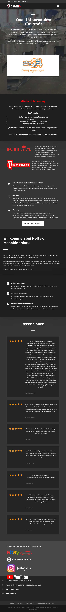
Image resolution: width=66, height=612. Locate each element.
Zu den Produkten (33, 223)
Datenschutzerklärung (43, 603)
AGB (53, 603)
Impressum (20, 603)
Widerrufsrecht (30, 603)
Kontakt (12, 603)
